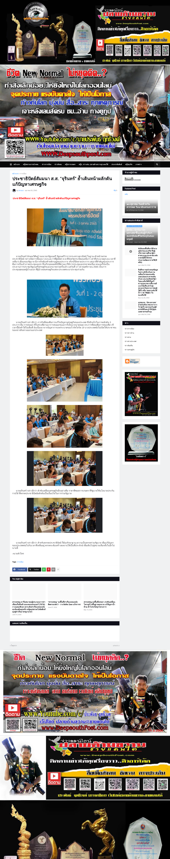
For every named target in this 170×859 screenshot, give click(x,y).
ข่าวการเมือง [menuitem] (46, 164)
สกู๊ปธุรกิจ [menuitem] (128, 164)
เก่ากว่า (115, 646)
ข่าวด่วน (128, 337)
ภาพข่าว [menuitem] (139, 164)
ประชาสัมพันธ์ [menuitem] (116, 164)
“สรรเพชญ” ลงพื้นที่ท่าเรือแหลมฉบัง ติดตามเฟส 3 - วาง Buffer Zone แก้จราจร (64, 603)
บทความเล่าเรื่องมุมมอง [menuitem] (23, 170)
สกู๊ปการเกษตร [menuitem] (70, 164)
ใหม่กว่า (14, 646)
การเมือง (23, 173)
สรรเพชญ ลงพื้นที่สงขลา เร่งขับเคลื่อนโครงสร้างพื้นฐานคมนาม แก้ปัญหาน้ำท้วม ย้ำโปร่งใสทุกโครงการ (99, 604)
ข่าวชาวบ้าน (129, 333)
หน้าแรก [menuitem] (17, 164)
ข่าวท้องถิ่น (129, 345)
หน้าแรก (15, 173)
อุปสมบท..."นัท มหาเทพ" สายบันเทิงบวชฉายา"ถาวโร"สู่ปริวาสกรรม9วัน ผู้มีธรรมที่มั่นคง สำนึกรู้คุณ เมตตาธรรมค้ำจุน (147, 307)
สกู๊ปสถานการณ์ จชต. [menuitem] (31, 164)
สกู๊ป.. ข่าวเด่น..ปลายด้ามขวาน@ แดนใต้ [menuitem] (93, 164)
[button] (12, 164)
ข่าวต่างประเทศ (130, 341)
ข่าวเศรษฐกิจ (129, 350)
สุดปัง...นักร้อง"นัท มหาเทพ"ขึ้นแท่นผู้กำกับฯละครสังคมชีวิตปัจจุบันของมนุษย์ (140, 234)
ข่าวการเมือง (129, 329)
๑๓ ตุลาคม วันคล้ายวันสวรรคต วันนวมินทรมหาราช (141, 206)
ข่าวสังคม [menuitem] (58, 164)
